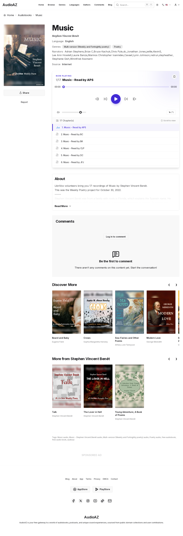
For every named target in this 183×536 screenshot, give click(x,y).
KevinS (157, 51)
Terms (88, 479)
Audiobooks (25, 15)
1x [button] (171, 112)
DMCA (105, 479)
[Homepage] (10, 5)
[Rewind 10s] (105, 99)
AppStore (80, 489)
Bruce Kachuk (102, 51)
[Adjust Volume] (74, 112)
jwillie (149, 51)
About (74, 479)
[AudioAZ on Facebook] (73, 500)
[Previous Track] (97, 99)
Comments (99, 5)
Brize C (89, 51)
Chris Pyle (117, 51)
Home (41, 5)
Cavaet (128, 55)
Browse (51, 5)
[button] (166, 4)
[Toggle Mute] (58, 112)
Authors (86, 5)
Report (24, 102)
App (81, 479)
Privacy (97, 479)
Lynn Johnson (141, 55)
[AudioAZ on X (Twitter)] (80, 500)
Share (24, 93)
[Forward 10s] (126, 99)
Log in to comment (116, 236)
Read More (63, 206)
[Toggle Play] (116, 99)
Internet (67, 64)
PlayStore (102, 489)
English (69, 41)
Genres (62, 5)
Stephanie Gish (60, 58)
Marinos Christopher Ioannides (106, 55)
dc (124, 51)
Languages (74, 5)
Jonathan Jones (136, 51)
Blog (110, 5)
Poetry (117, 46)
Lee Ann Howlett (61, 55)
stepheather (166, 55)
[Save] (174, 76)
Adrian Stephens (74, 51)
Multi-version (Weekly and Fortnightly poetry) (86, 46)
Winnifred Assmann (81, 58)
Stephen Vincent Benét (65, 36)
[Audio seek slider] (115, 87)
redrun (154, 55)
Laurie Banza (79, 55)
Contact (114, 479)
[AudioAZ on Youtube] (95, 500)
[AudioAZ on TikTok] (102, 500)
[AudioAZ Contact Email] (109, 500)
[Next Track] (135, 99)
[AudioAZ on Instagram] (88, 500)
